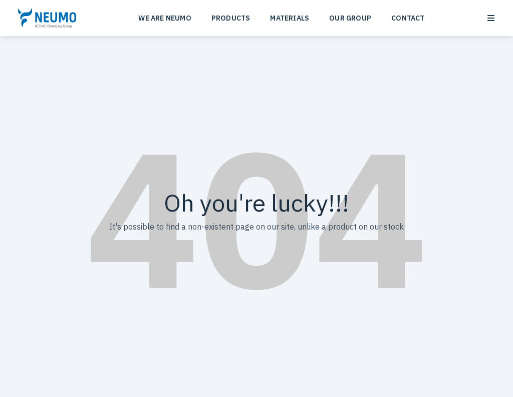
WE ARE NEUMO (164, 18)
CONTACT (407, 18)
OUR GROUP (350, 18)
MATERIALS (289, 18)
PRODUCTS (230, 18)
